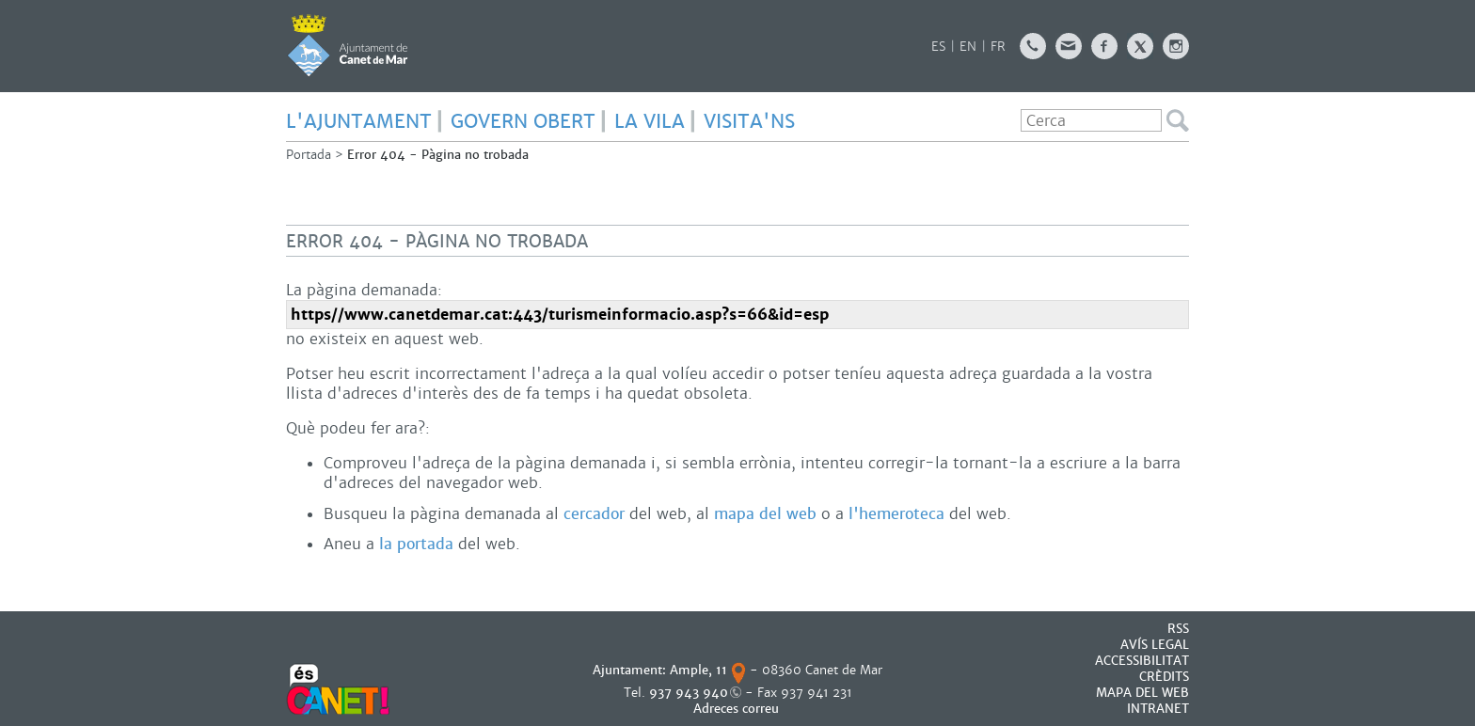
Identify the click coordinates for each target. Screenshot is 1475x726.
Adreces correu (738, 709)
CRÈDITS (1164, 677)
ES (938, 47)
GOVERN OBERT (523, 121)
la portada (416, 544)
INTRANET (1158, 709)
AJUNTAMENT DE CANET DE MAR (347, 45)
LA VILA (649, 121)
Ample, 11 (698, 670)
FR (998, 47)
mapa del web (765, 514)
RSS (1178, 629)
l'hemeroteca (896, 514)
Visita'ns (749, 121)
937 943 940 (688, 693)
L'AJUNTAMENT (359, 121)
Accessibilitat (1142, 661)
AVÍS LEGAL (1154, 645)
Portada (308, 155)
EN (968, 47)
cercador (594, 514)
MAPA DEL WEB (1142, 693)
